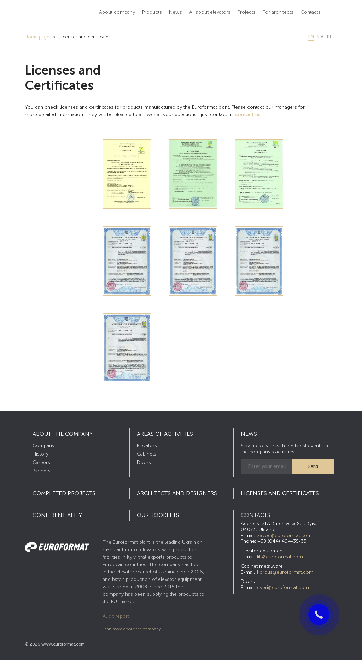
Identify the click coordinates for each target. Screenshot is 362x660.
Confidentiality (57, 515)
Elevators (147, 445)
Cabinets (146, 454)
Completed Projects (64, 493)
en (311, 37)
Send (313, 466)
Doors (144, 462)
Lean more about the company (132, 629)
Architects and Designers (177, 493)
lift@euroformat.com (280, 557)
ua (320, 37)
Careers (41, 462)
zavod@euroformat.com (284, 536)
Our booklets (158, 515)
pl (329, 37)
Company (43, 445)
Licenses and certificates (280, 493)
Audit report (116, 616)
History (40, 454)
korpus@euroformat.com (285, 572)
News (249, 433)
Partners (42, 471)
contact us (248, 115)
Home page (37, 37)
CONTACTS (255, 515)
